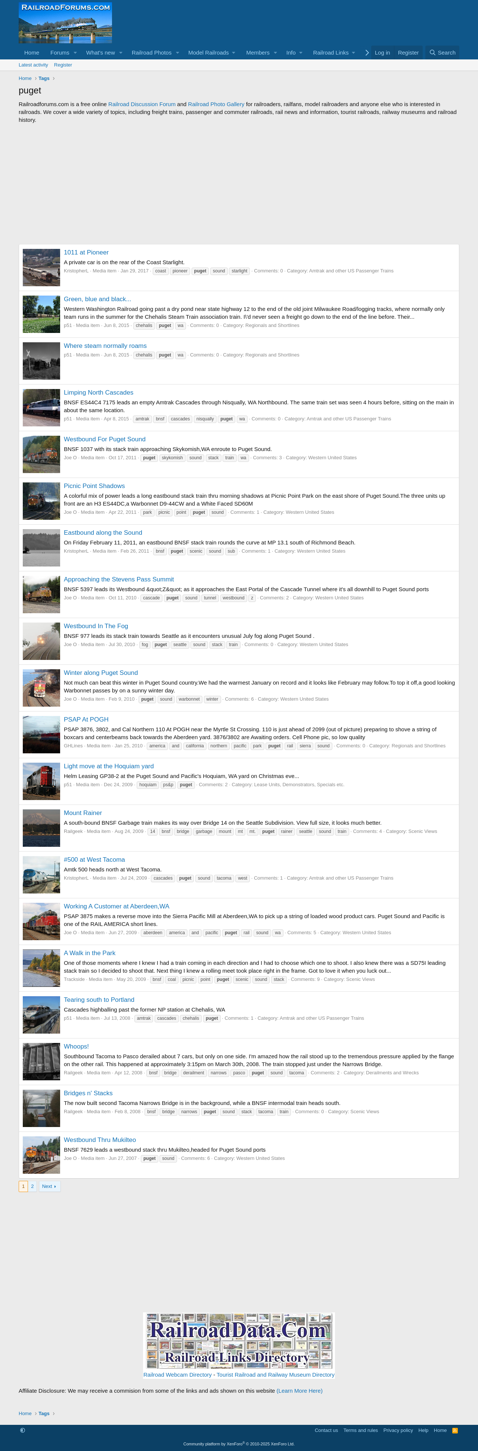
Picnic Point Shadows (94, 486)
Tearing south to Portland (99, 999)
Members (258, 52)
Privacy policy (398, 1430)
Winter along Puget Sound (101, 672)
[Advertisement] (239, 184)
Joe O (70, 457)
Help (424, 1430)
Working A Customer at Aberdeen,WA (117, 906)
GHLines (73, 745)
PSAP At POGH (86, 719)
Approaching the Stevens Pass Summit (119, 579)
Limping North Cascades (98, 392)
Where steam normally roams (105, 345)
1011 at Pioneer (86, 252)
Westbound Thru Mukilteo (100, 1139)
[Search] (442, 52)
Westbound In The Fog (96, 626)
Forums (59, 52)
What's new (100, 52)
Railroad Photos (152, 52)
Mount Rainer (83, 812)
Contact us (326, 1430)
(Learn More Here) (300, 1390)
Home (31, 52)
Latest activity (33, 65)
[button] (75, 52)
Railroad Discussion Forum (142, 104)
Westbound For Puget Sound (105, 439)
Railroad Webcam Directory (177, 1374)
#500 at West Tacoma (94, 859)
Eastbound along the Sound (103, 532)
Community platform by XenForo (239, 1444)
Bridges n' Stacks (88, 1093)
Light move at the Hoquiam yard (109, 766)
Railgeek (73, 831)
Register (63, 65)
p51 (68, 325)
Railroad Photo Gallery (216, 104)
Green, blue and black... (97, 299)
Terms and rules (361, 1430)
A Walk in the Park (89, 953)
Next (47, 1186)
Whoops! (76, 1046)
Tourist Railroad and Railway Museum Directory (276, 1374)
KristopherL (76, 271)
